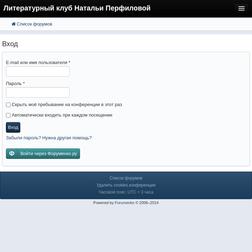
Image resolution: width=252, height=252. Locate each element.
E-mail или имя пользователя (38, 62)
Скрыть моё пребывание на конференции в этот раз (64, 104)
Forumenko (124, 203)
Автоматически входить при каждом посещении (59, 115)
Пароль (15, 83)
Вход (13, 127)
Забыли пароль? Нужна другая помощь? (49, 137)
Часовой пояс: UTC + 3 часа (126, 192)
